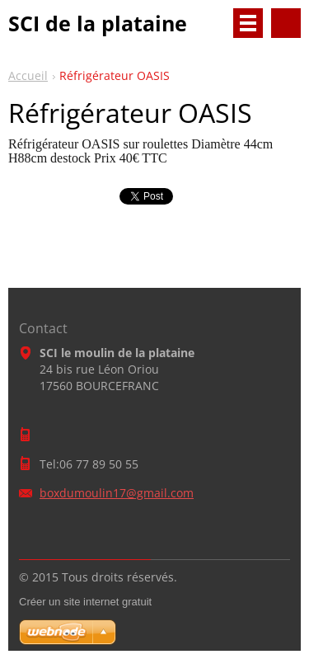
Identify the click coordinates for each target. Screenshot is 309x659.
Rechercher (286, 23)
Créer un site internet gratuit (85, 601)
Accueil (28, 75)
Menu (248, 23)
